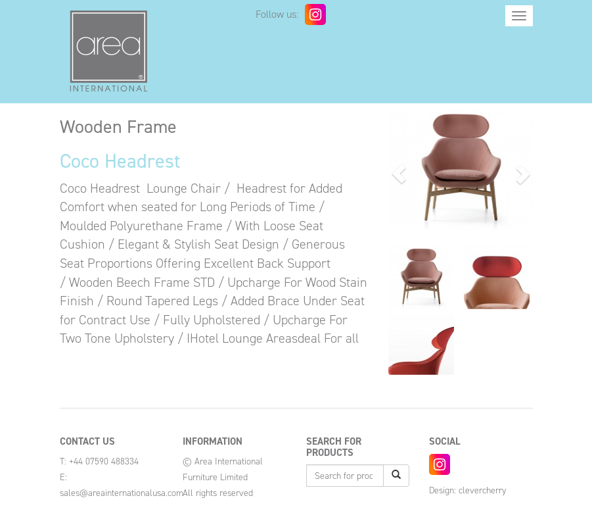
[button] (399, 173)
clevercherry (482, 490)
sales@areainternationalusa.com (121, 493)
